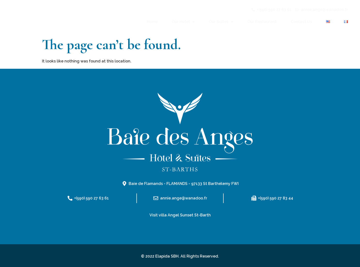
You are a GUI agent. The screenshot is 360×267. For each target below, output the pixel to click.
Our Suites (221, 21)
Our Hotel (183, 21)
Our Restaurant (262, 21)
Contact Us (301, 21)
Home (152, 21)
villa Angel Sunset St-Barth (185, 215)
